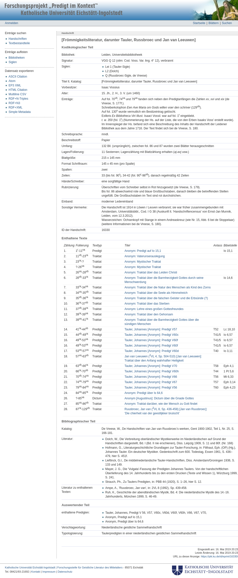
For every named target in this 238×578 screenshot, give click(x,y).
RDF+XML (15, 107)
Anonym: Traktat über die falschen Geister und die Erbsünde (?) (166, 298)
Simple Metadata (20, 112)
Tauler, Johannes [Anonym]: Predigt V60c (152, 334)
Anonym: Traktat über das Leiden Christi (151, 272)
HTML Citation (18, 90)
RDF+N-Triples (18, 98)
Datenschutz (65, 571)
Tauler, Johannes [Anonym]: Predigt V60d (152, 351)
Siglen (13, 62)
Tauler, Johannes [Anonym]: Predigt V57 (151, 329)
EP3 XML (15, 85)
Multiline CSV (17, 94)
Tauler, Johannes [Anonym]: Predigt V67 (151, 382)
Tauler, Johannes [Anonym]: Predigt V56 (151, 387)
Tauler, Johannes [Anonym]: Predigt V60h (152, 371)
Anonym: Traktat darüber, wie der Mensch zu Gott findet (161, 403)
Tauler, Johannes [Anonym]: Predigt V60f (151, 340)
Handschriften (18, 38)
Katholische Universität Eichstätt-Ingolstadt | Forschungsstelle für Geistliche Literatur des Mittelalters (63, 567)
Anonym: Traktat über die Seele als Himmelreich (156, 293)
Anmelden (11, 23)
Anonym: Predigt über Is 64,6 (144, 393)
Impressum (48, 571)
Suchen (227, 23)
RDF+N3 (14, 103)
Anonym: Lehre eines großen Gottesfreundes (154, 309)
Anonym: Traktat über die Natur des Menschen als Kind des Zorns (168, 287)
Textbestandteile (19, 43)
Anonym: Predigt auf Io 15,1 (143, 251)
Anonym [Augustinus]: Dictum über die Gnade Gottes (159, 398)
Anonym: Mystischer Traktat (143, 261)
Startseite (199, 23)
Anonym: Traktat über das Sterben (147, 303)
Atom (12, 81)
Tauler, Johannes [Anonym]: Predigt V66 (151, 376)
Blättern (214, 23)
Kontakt (35, 571)
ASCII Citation (18, 76)
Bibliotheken (17, 57)
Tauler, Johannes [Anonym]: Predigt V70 (151, 366)
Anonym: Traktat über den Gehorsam (149, 314)
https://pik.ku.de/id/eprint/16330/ (219, 556)
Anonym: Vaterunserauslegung (145, 256)
